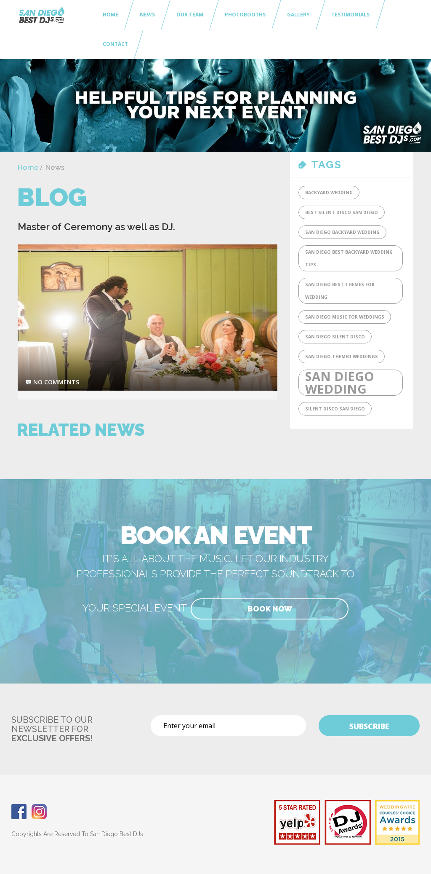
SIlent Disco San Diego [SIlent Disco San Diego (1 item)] (335, 409)
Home (110, 14)
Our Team (189, 14)
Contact (115, 44)
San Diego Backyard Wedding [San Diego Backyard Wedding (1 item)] (342, 232)
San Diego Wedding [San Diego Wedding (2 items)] (339, 383)
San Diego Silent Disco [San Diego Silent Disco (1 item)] (335, 337)
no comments (56, 382)
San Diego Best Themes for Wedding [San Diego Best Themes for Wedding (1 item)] (340, 291)
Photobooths (245, 14)
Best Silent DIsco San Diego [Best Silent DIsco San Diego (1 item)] (341, 212)
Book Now (269, 608)
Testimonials (350, 14)
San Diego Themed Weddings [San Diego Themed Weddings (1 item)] (341, 356)
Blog (52, 197)
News (147, 14)
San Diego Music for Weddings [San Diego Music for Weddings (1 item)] (344, 317)
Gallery (298, 14)
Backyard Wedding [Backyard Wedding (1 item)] (329, 193)
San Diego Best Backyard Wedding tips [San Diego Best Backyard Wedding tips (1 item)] (349, 258)
